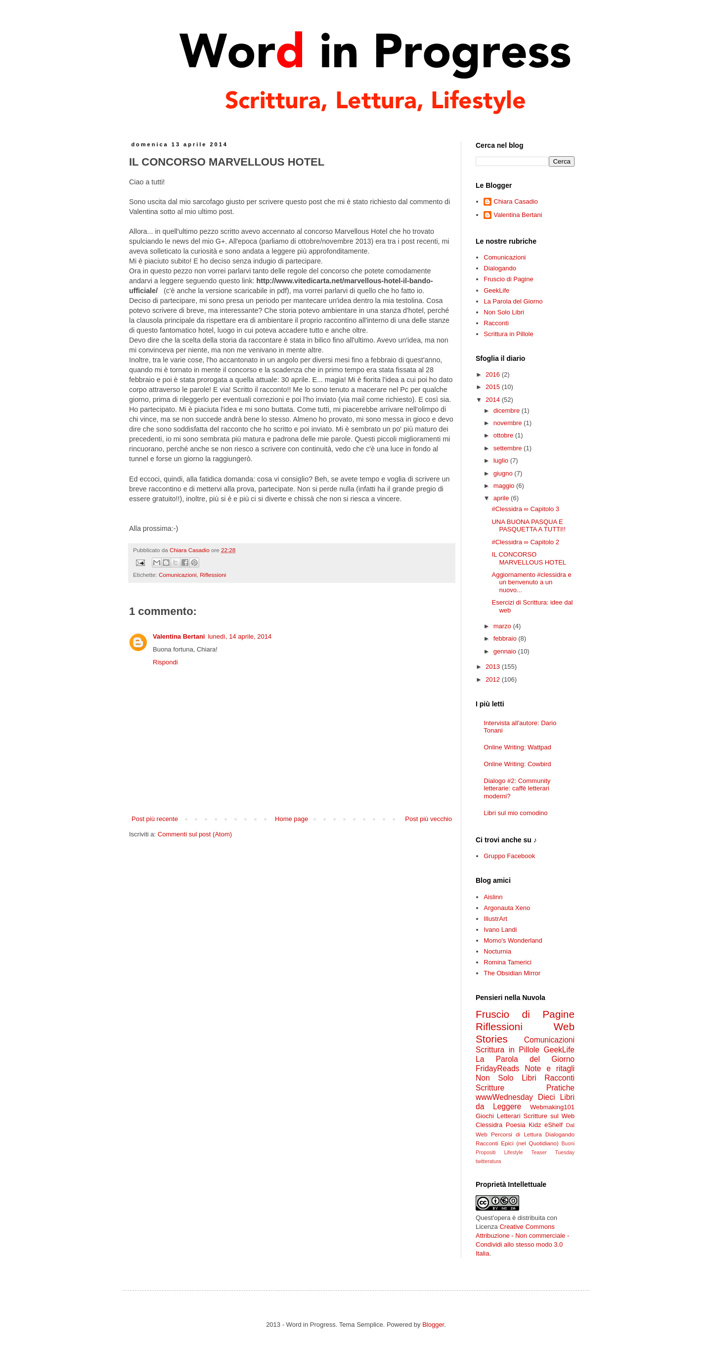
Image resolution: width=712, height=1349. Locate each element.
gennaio (505, 651)
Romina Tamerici (508, 962)
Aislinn (493, 897)
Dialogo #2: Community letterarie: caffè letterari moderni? (517, 788)
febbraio (506, 638)
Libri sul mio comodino (515, 813)
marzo (503, 626)
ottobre (504, 435)
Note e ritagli (550, 1068)
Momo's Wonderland (513, 940)
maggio (504, 485)
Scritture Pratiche (525, 1088)
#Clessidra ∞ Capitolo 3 (525, 509)
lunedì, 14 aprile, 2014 (239, 636)
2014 (494, 399)
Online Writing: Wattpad (517, 747)
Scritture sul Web (549, 1116)
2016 (494, 374)
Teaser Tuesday (553, 1152)
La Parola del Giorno (513, 301)
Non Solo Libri (504, 312)
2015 (494, 387)
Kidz (535, 1125)
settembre (508, 448)
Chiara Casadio (515, 201)
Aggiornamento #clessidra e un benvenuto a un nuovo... (531, 582)
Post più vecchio (428, 819)
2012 (494, 679)
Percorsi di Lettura (516, 1134)
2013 (494, 666)
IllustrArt (495, 918)
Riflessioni (213, 574)
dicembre (507, 410)
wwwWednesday (504, 1097)
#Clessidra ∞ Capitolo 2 (525, 542)
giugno (504, 473)
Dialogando (500, 268)
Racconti (496, 323)
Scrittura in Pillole (508, 334)
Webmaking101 (552, 1107)
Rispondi (165, 662)
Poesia (516, 1125)
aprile (502, 498)
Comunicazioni (178, 574)
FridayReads (497, 1068)
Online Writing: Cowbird (517, 764)
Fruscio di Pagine (508, 279)
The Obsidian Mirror (512, 973)
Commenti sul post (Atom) (195, 834)
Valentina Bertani (179, 636)
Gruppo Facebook (509, 856)
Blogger (433, 1324)
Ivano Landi (500, 929)
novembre (508, 423)
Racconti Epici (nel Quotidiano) (517, 1143)
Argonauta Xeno (507, 908)
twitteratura (488, 1161)
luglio (501, 460)
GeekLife (496, 290)
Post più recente (155, 819)
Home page (291, 819)
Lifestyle (513, 1152)
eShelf (553, 1125)
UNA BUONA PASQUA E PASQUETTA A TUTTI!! (528, 525)
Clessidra (489, 1125)
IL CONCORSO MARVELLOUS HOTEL (528, 558)
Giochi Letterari (498, 1116)
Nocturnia (497, 951)
